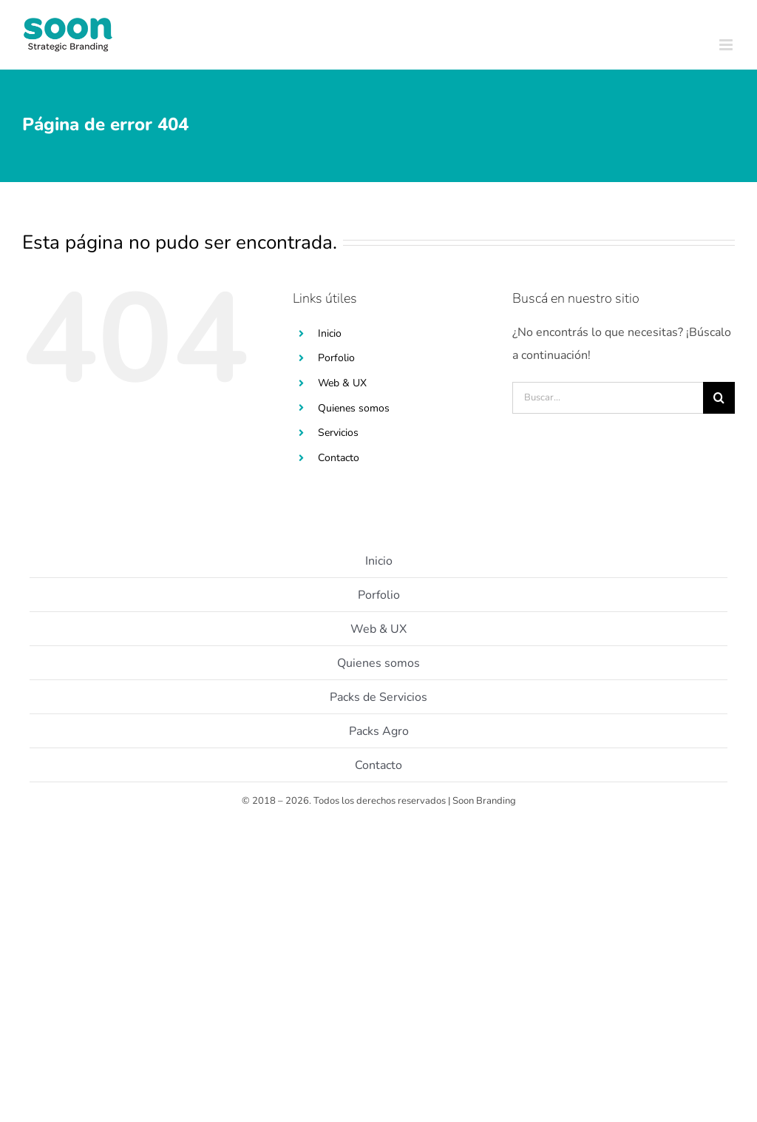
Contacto (338, 458)
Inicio (330, 333)
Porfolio (336, 358)
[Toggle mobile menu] (727, 45)
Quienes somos (354, 408)
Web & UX (342, 383)
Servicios (338, 433)
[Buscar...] (607, 398)
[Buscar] (719, 398)
